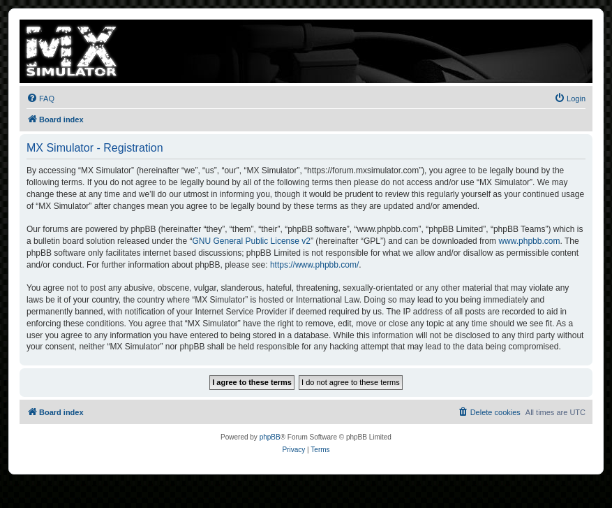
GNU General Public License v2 (252, 241)
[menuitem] (40, 98)
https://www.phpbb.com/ (314, 265)
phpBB (270, 437)
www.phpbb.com (529, 241)
